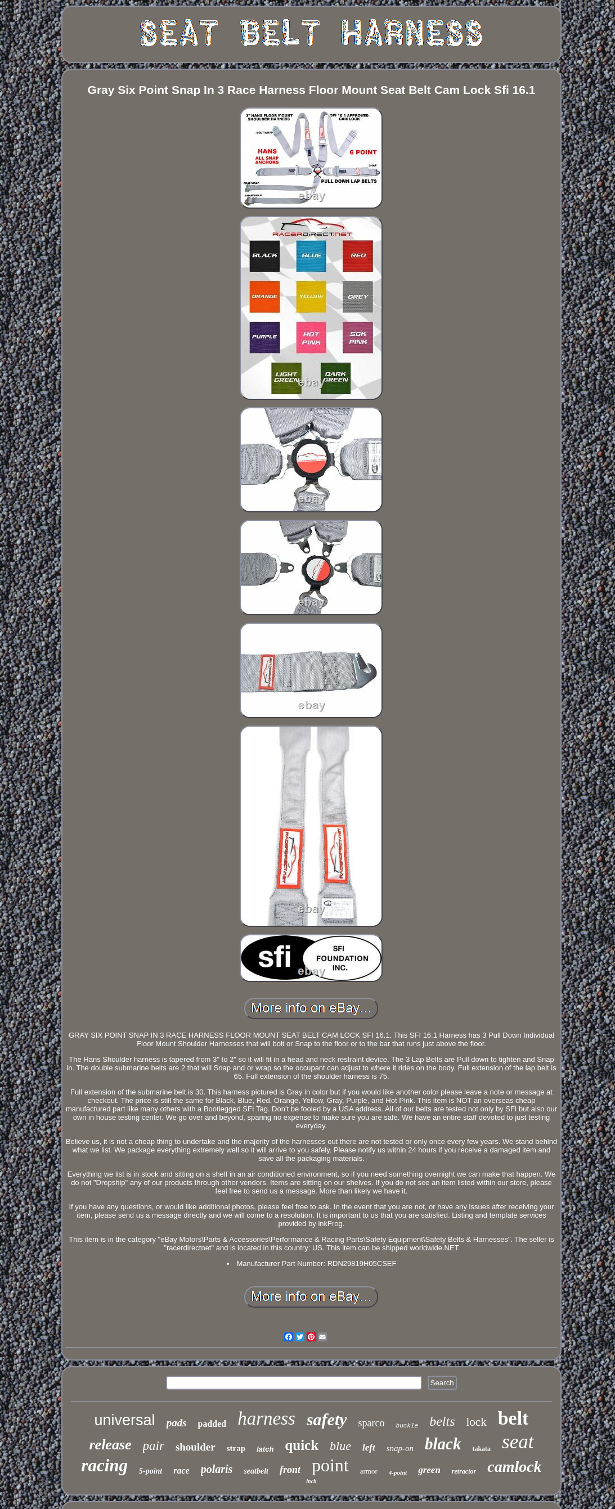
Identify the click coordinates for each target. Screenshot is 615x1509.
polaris (217, 1469)
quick (301, 1445)
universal (125, 1420)
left (368, 1447)
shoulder (196, 1447)
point (330, 1465)
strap (236, 1448)
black (443, 1444)
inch (311, 1481)
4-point (398, 1472)
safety (327, 1419)
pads (177, 1423)
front (290, 1469)
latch (265, 1449)
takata (481, 1449)
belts (442, 1421)
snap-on (400, 1448)
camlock (514, 1466)
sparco (371, 1423)
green (429, 1470)
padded (212, 1424)
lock (476, 1422)
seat (517, 1442)
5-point (150, 1471)
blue (340, 1446)
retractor (464, 1471)
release (110, 1444)
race (181, 1470)
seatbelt (256, 1471)
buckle (407, 1425)
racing (104, 1465)
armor (369, 1471)
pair (153, 1446)
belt (513, 1418)
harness (266, 1418)
